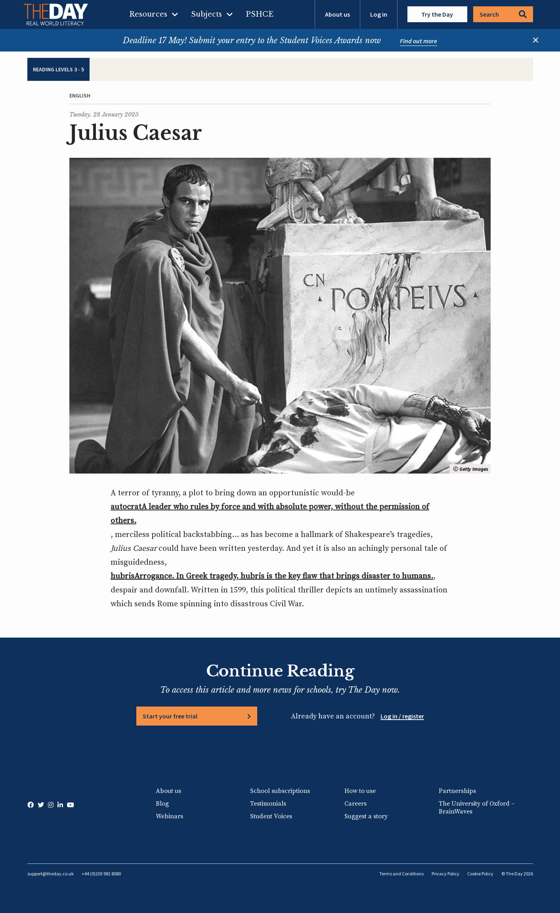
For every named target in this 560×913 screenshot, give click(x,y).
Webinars (169, 816)
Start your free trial (170, 716)
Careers (355, 804)
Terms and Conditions (401, 874)
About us (337, 14)
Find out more (418, 41)
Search (503, 14)
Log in (378, 14)
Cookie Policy (480, 874)
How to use (360, 791)
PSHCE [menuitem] (259, 14)
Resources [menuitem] (148, 14)
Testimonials (268, 804)
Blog (162, 804)
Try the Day (437, 14)
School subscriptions (280, 791)
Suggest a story (366, 816)
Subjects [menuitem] (206, 14)
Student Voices (271, 816)
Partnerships (457, 791)
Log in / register (402, 716)
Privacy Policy (445, 874)
